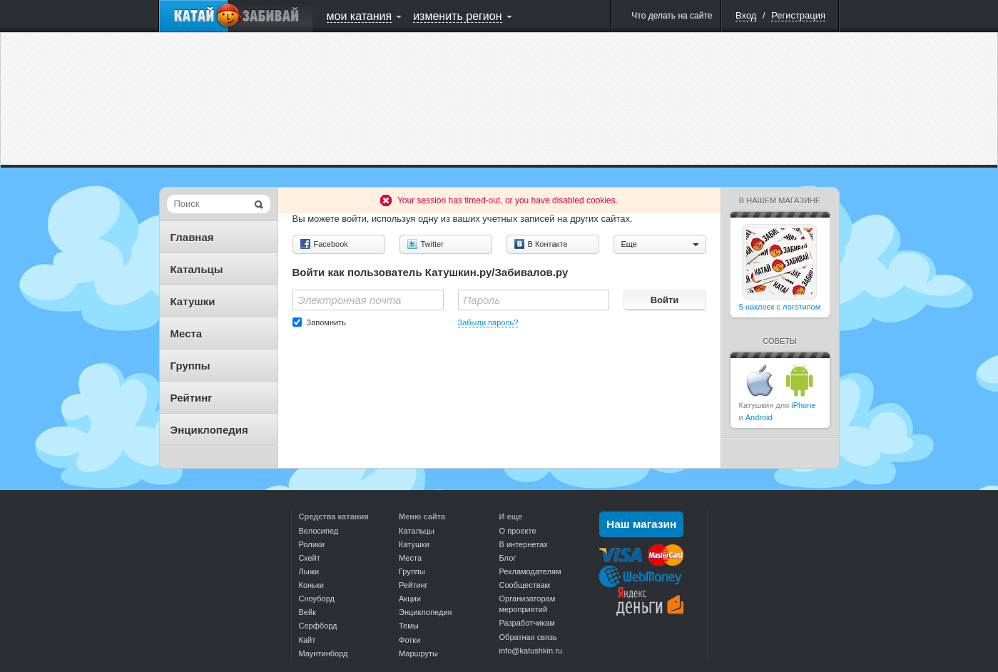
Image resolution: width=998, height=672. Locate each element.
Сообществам (525, 585)
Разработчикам (527, 622)
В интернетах (523, 544)
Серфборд (318, 625)
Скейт (309, 558)
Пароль (482, 300)
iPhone (803, 405)
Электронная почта (350, 300)
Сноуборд (317, 598)
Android (759, 417)
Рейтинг (191, 398)
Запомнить (326, 322)
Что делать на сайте (671, 16)
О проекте (517, 530)
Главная (192, 237)
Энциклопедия (209, 430)
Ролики (312, 544)
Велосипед (319, 530)
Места (186, 333)
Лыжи (309, 571)
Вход (745, 15)
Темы (409, 625)
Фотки (409, 640)
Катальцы (196, 269)
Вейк (307, 612)
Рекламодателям (530, 571)
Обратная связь (528, 637)
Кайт (307, 640)
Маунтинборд (323, 653)
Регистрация (798, 15)
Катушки (192, 301)
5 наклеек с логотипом (780, 306)
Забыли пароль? (488, 322)
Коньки (311, 585)
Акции (410, 598)
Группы (190, 366)
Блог (507, 558)
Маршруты (418, 653)
